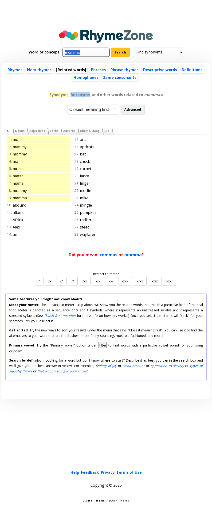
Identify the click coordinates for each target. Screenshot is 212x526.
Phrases (98, 69)
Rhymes (15, 69)
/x (49, 281)
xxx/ (169, 281)
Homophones (86, 77)
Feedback (90, 472)
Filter (102, 345)
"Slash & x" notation (60, 315)
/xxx (125, 281)
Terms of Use (129, 472)
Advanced (132, 109)
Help (75, 472)
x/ (61, 281)
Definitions (192, 69)
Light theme (93, 500)
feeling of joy (106, 365)
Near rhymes (39, 69)
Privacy (107, 472)
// (72, 281)
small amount (133, 365)
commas (108, 254)
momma (133, 254)
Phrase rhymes (124, 69)
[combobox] (93, 109)
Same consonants (119, 77)
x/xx (140, 281)
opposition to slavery (167, 365)
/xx (84, 281)
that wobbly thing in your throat (62, 371)
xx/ (111, 281)
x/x (98, 281)
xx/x (155, 281)
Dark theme (119, 500)
